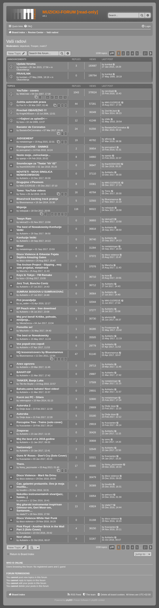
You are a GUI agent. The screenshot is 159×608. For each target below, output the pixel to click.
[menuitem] (28, 26)
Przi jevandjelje (26, 300)
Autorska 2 (23, 405)
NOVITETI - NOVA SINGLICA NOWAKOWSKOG (34, 173)
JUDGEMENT (25, 138)
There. (21, 463)
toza (22, 122)
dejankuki (24, 46)
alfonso (108, 139)
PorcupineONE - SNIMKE (32, 146)
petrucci (24, 500)
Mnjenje (22, 207)
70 (65, 97)
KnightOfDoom (27, 113)
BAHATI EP (24, 372)
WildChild (24, 94)
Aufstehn (24, 178)
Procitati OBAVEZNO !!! (32, 110)
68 (56, 97)
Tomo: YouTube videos (31, 190)
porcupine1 (25, 150)
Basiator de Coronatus (31, 126)
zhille (107, 119)
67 (52, 97)
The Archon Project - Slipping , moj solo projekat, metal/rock (39, 266)
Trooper (34, 46)
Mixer (20, 245)
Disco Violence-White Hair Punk (37, 518)
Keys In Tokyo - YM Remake (34, 275)
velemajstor (25, 400)
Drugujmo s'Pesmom (30, 182)
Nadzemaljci (24, 447)
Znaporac (23, 430)
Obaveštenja (23, 69)
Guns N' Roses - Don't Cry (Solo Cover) (42, 455)
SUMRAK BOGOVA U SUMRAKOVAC (40, 291)
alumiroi (109, 317)
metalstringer (26, 141)
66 (48, 97)
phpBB (69, 600)
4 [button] (132, 53)
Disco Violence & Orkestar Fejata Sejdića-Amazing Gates (38, 256)
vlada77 (24, 514)
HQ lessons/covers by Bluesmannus (40, 352)
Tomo (22, 194)
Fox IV (23, 105)
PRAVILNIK (24, 73)
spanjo (23, 158)
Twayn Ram (24, 218)
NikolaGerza (26, 323)
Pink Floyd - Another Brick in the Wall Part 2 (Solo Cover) (40, 528)
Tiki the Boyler (27, 384)
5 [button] (137, 53)
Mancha (24, 271)
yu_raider (24, 303)
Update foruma (26, 63)
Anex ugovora (25, 363)
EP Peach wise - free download (36, 308)
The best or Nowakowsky (33, 335)
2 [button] (123, 53)
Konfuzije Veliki (26, 237)
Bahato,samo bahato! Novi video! (38, 388)
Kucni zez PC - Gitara (30, 397)
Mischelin (24, 330)
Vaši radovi (16, 41)
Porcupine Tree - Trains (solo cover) (39, 422)
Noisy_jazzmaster (28, 467)
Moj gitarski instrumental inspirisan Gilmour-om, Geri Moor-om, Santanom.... (39, 507)
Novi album (24, 536)
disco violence (27, 260)
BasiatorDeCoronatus (30, 130)
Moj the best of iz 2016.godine (36, 438)
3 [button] (128, 53)
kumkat (23, 67)
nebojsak (24, 211)
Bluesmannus (26, 202)
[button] (112, 53)
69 (61, 97)
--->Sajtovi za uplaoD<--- (32, 118)
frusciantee (25, 425)
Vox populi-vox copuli (30, 343)
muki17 (43, 46)
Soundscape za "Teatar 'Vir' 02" (37, 163)
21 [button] (145, 53)
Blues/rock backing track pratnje (37, 198)
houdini (23, 490)
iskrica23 (24, 222)
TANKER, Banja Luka (30, 380)
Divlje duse (25, 409)
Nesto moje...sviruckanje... (33, 155)
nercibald (109, 91)
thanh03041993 (27, 167)
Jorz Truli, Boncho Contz (32, 283)
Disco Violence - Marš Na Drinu (36, 475)
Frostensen (110, 327)
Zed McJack (111, 111)
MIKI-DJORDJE (113, 102)
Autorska (22, 413)
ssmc (107, 439)
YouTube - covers (28, 90)
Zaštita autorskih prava (31, 101)
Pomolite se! (24, 327)
